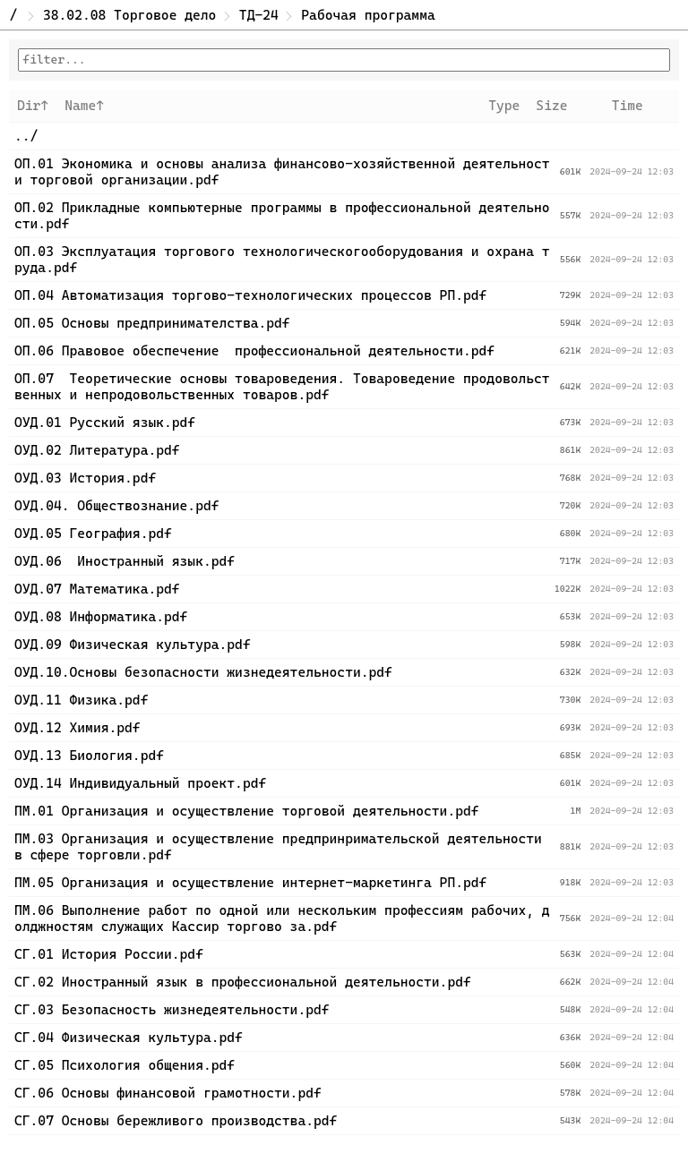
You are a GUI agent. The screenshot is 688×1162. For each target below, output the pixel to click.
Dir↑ (32, 106)
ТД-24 (259, 15)
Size (551, 106)
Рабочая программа (367, 15)
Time (627, 106)
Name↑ (84, 106)
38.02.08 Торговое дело (129, 15)
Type (504, 106)
